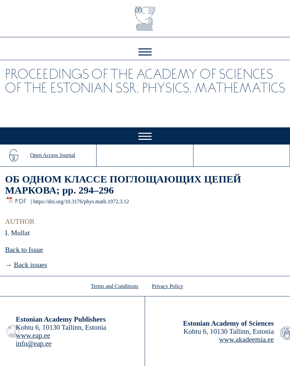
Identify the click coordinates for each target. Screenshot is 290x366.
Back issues (30, 265)
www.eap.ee (33, 335)
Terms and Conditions (114, 286)
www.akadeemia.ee (246, 339)
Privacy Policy (167, 286)
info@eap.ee (33, 343)
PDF (21, 199)
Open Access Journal (52, 155)
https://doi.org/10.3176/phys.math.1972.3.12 (81, 201)
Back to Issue (24, 250)
